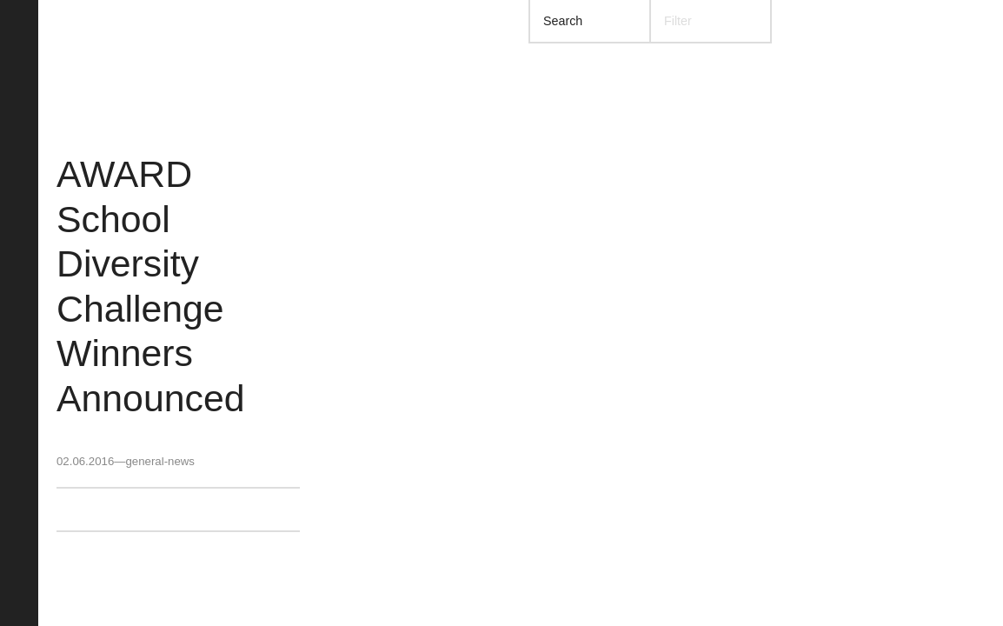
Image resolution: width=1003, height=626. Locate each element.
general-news (159, 461)
